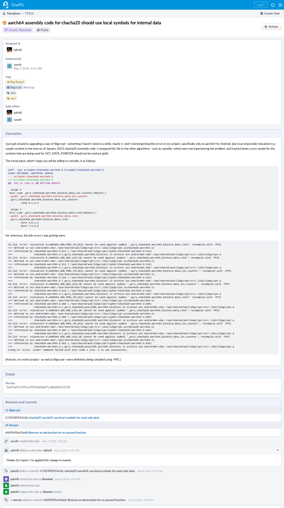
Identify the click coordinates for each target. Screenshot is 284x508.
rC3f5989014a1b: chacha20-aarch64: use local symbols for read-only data (87, 471)
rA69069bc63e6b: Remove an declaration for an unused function (84, 500)
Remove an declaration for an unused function (57, 432)
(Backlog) (28, 87)
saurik (18, 64)
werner (16, 500)
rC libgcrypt (12, 410)
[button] (280, 5)
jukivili (18, 50)
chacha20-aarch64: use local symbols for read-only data (64, 418)
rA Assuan (11, 425)
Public (45, 30)
